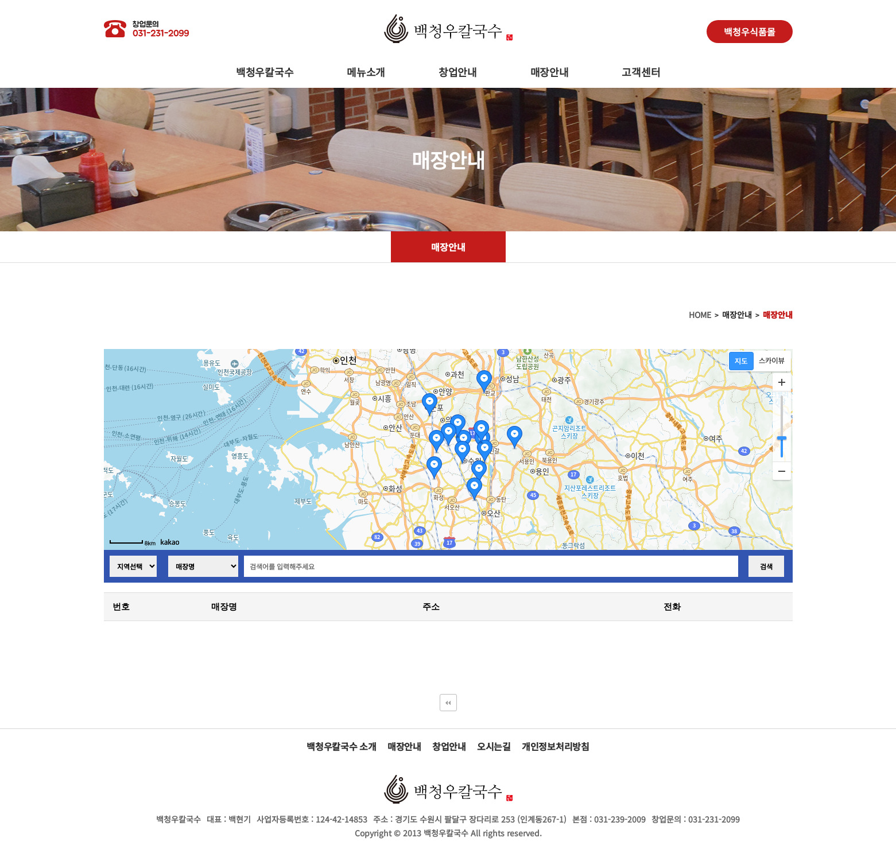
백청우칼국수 (265, 71)
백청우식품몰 (749, 31)
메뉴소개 (366, 71)
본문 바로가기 (0, 0)
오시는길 (494, 746)
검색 (766, 566)
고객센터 (641, 71)
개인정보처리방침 (555, 746)
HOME (700, 314)
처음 (448, 702)
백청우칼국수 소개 (342, 746)
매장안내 (549, 71)
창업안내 (458, 71)
